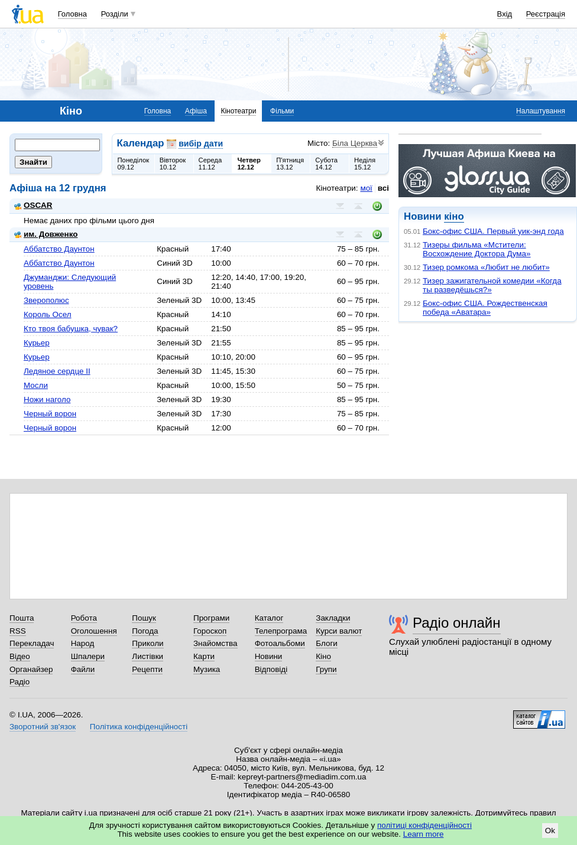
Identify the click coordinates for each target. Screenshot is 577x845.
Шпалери (88, 656)
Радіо (19, 681)
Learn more (423, 834)
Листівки (147, 656)
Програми (211, 618)
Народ (83, 643)
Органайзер (31, 669)
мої (366, 188)
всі (383, 188)
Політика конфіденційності (138, 726)
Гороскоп (209, 631)
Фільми (282, 111)
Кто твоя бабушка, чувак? (71, 328)
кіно (453, 216)
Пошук (144, 618)
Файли (83, 669)
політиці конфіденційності (424, 825)
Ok (550, 830)
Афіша (196, 111)
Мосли (36, 385)
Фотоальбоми (280, 643)
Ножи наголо (47, 399)
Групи (326, 669)
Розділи (114, 13)
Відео (19, 656)
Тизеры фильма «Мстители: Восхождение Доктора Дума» (477, 249)
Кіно (323, 656)
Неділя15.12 (364, 163)
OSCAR (33, 205)
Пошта (21, 618)
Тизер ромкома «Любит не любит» (486, 267)
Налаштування (540, 111)
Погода (145, 631)
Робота (84, 618)
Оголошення (94, 631)
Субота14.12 (326, 163)
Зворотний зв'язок (42, 726)
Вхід (505, 13)
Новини (269, 656)
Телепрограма (281, 631)
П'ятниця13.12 (290, 163)
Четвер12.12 (249, 163)
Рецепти (147, 669)
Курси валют (339, 631)
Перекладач (31, 643)
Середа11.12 (210, 163)
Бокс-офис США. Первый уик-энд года (493, 231)
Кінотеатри (238, 111)
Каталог (269, 618)
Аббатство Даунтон (59, 248)
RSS (17, 631)
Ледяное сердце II (57, 371)
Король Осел (48, 314)
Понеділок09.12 (134, 163)
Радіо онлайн (457, 623)
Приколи (147, 643)
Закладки (333, 618)
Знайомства (215, 643)
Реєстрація (545, 13)
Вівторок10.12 (173, 163)
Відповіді (271, 669)
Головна (72, 13)
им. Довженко (45, 234)
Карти (204, 656)
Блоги (327, 643)
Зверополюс (46, 300)
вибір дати (201, 143)
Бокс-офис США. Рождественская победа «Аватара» (485, 308)
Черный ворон (50, 413)
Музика (206, 669)
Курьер (37, 342)
